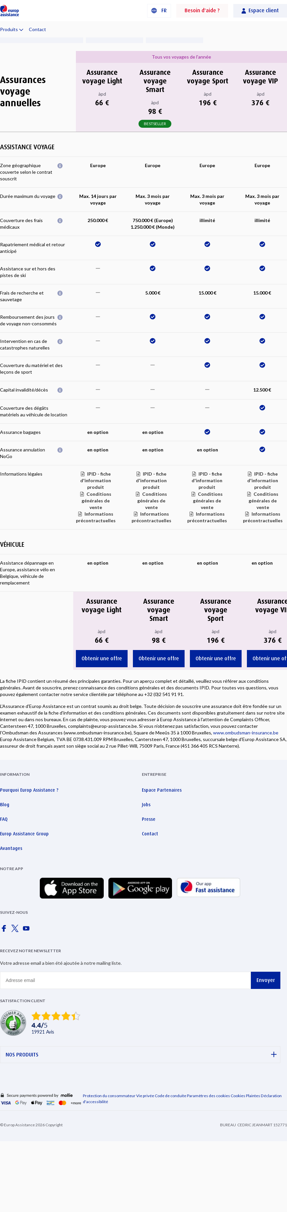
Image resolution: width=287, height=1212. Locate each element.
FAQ (4, 819)
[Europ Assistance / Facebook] (5, 930)
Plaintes (253, 1095)
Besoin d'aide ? (202, 10)
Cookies (238, 1095)
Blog (4, 805)
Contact (37, 29)
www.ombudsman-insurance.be (245, 732)
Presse (148, 819)
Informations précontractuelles (96, 517)
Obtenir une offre (102, 658)
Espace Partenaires (162, 790)
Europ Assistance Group (24, 834)
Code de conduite (170, 1095)
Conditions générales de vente (96, 500)
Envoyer (266, 980)
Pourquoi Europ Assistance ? (29, 790)
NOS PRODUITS (141, 1055)
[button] (159, 11)
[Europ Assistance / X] (16, 930)
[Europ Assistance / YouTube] (27, 930)
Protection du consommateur (109, 1095)
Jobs (146, 805)
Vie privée (145, 1095)
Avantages (11, 848)
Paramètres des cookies (208, 1095)
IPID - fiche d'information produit (95, 480)
